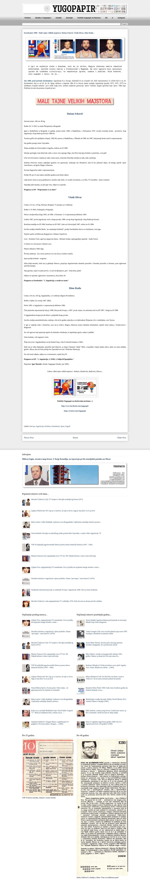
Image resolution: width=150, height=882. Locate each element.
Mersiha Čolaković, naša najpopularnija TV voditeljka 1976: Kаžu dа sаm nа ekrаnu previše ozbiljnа (66, 601)
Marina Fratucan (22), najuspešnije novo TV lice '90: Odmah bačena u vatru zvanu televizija (63, 556)
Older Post (121, 437)
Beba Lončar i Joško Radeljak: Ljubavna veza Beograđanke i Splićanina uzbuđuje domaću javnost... (66, 522)
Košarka (47, 426)
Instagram (121, 18)
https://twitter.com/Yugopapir (75, 411)
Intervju (32, 426)
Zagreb (67, 426)
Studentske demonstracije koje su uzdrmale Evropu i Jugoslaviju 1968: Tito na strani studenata (64, 590)
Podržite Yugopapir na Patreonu (89, 18)
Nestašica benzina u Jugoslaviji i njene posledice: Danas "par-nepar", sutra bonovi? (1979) (62, 578)
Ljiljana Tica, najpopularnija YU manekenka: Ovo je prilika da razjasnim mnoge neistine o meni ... (65, 567)
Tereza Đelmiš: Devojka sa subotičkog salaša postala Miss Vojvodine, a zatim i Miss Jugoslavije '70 (66, 533)
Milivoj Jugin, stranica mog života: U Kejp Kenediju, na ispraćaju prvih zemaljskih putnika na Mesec (66, 459)
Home (75, 437)
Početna (28, 18)
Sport (62, 426)
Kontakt (58, 18)
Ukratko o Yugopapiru (43, 18)
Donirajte (69, 18)
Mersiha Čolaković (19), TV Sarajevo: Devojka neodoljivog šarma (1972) (57, 499)
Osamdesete (55, 426)
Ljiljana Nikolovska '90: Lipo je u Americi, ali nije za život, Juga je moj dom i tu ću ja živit (63, 511)
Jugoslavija (40, 426)
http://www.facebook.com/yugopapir (75, 406)
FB (106, 18)
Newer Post (29, 437)
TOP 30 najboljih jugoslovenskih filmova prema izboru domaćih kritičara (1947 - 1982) (62, 545)
